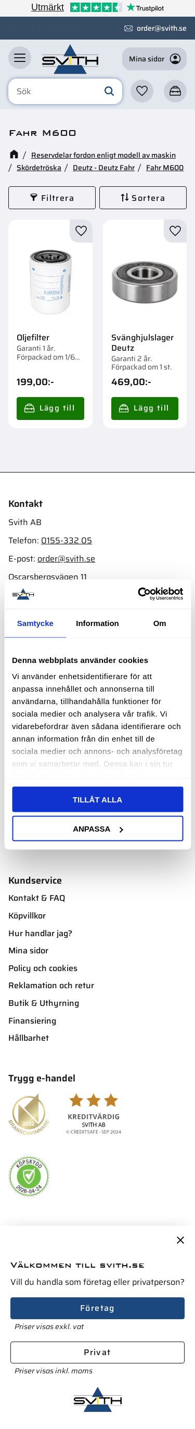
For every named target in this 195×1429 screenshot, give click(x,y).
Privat (97, 1352)
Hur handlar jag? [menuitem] (40, 933)
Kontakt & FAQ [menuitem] (36, 897)
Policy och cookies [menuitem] (42, 968)
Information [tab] (97, 622)
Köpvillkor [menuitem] (27, 915)
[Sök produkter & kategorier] (65, 92)
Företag (97, 1308)
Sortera (148, 198)
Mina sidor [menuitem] (28, 950)
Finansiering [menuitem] (32, 1020)
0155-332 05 (66, 540)
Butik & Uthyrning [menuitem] (43, 1003)
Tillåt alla (97, 799)
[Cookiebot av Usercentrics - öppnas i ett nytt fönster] (139, 594)
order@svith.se (162, 28)
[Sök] (109, 92)
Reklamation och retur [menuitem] (51, 985)
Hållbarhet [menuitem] (28, 1037)
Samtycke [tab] (35, 622)
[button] (19, 57)
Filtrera (57, 198)
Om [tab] (159, 622)
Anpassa (98, 828)
